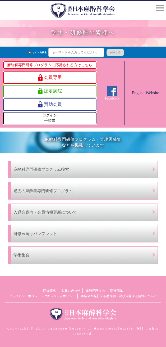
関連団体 (116, 291)
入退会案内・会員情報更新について (45, 212)
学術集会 (21, 255)
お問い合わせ (70, 291)
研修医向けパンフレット (35, 233)
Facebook (112, 98)
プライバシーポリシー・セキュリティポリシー (42, 296)
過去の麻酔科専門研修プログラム (43, 190)
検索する (107, 52)
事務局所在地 (95, 291)
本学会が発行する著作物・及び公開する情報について (119, 296)
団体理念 (49, 291)
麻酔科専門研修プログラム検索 (41, 169)
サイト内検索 (31, 52)
